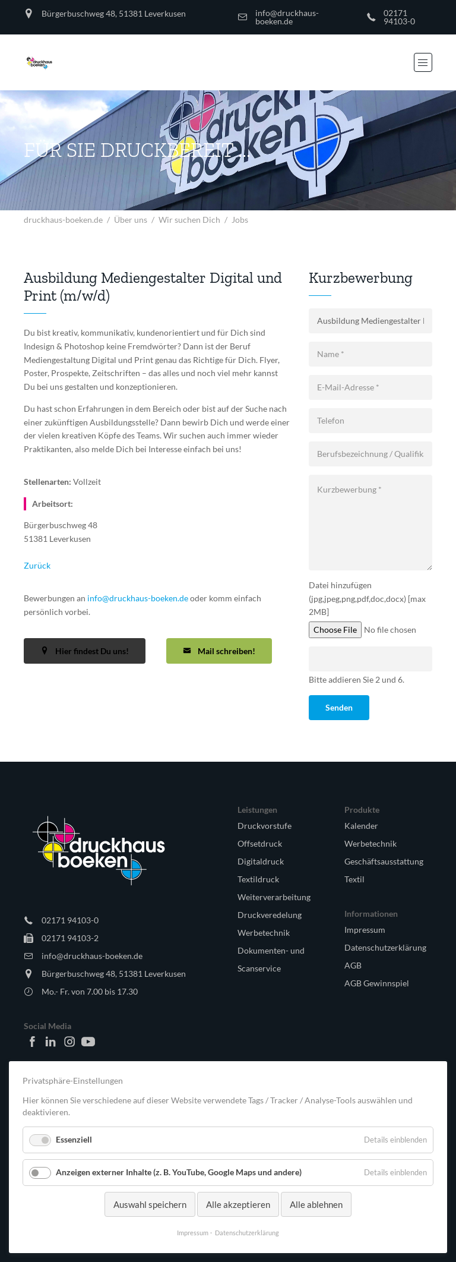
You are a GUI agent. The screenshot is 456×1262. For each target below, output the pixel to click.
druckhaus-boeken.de (63, 219)
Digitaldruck (261, 861)
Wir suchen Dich (189, 219)
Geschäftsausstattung (383, 861)
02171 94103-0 (399, 17)
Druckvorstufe (265, 826)
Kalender (361, 826)
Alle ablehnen (316, 1204)
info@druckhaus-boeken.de (287, 17)
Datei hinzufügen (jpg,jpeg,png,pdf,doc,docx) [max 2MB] (367, 598)
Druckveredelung (270, 915)
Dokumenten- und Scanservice (271, 959)
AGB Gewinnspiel (376, 983)
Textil (354, 879)
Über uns (130, 219)
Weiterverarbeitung (274, 897)
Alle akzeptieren (238, 1204)
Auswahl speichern (149, 1204)
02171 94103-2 (70, 938)
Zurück (37, 565)
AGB (353, 965)
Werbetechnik (264, 932)
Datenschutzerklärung (385, 947)
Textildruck (258, 879)
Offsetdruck (260, 843)
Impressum (364, 930)
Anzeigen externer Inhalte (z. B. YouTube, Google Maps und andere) (179, 1172)
